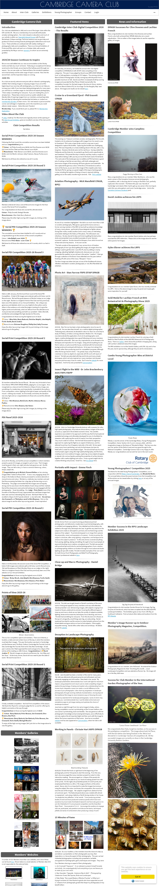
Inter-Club (24, 12)
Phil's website (96, 174)
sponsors (27, 50)
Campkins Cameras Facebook (118, 190)
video (5, 118)
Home (6, 12)
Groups (78, 12)
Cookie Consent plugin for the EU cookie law (138, 881)
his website (89, 461)
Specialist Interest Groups (26, 37)
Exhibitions (46, 12)
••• (153, 12)
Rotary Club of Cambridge (130, 474)
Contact (88, 12)
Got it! (138, 876)
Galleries (35, 12)
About (14, 12)
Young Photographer (63, 12)
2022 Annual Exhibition (12, 120)
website (94, 360)
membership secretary (9, 101)
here (12, 862)
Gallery (121, 342)
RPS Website (112, 616)
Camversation (87, 363)
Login (96, 12)
